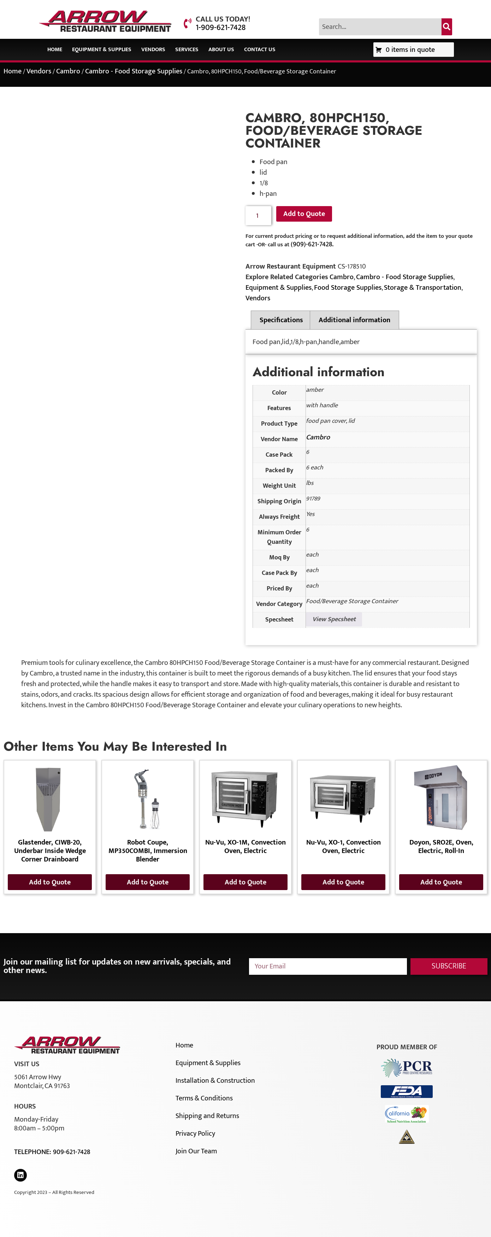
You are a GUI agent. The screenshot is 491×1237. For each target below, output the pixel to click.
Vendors (153, 49)
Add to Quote (304, 214)
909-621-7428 (71, 1152)
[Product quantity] (258, 216)
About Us (221, 49)
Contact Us (260, 49)
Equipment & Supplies (101, 49)
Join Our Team (196, 1151)
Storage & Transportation (422, 288)
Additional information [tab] (354, 320)
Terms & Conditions (204, 1098)
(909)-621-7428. (312, 244)
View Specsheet (334, 619)
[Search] (447, 26)
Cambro (68, 71)
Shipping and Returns (207, 1116)
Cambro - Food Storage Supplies (133, 71)
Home (54, 49)
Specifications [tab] (281, 320)
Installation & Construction (215, 1081)
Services (187, 49)
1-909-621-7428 (221, 27)
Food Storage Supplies (347, 288)
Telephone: (33, 1152)
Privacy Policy (195, 1134)
